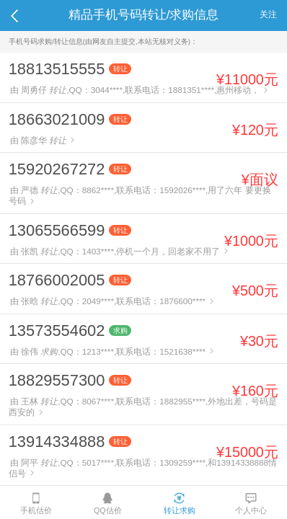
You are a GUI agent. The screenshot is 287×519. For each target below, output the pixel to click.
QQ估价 (108, 503)
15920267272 (57, 169)
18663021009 (57, 119)
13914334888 (57, 441)
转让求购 (179, 503)
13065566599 (57, 230)
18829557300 (57, 380)
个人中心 (251, 503)
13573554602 (57, 330)
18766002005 (57, 280)
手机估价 (36, 503)
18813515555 (57, 69)
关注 (268, 14)
